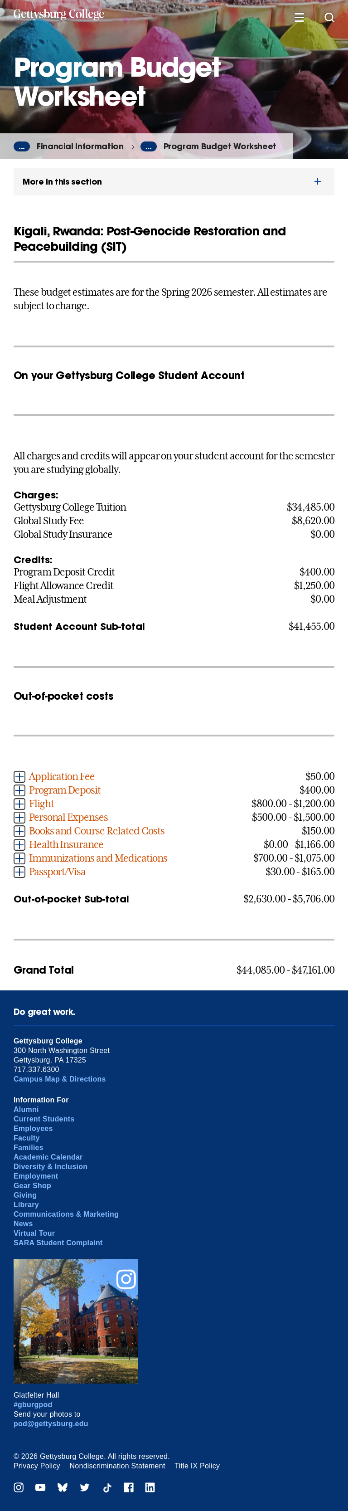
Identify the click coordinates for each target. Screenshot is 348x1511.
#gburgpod (33, 1405)
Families (29, 1147)
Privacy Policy (37, 1466)
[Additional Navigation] (299, 17)
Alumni (26, 1109)
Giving (25, 1195)
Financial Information (80, 146)
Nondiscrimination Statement (117, 1466)
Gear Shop (32, 1185)
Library (26, 1205)
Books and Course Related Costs (96, 831)
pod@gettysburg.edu (51, 1424)
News (23, 1224)
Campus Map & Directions (60, 1079)
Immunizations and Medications (98, 858)
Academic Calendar (48, 1157)
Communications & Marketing (66, 1214)
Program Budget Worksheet (220, 146)
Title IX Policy (197, 1466)
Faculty (27, 1138)
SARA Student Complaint (58, 1243)
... (22, 146)
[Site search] (329, 17)
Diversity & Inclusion (50, 1166)
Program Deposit (65, 790)
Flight (41, 803)
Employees (33, 1128)
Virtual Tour (34, 1233)
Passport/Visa (57, 871)
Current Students (44, 1119)
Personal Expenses (68, 817)
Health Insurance (66, 844)
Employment (36, 1176)
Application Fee (62, 776)
